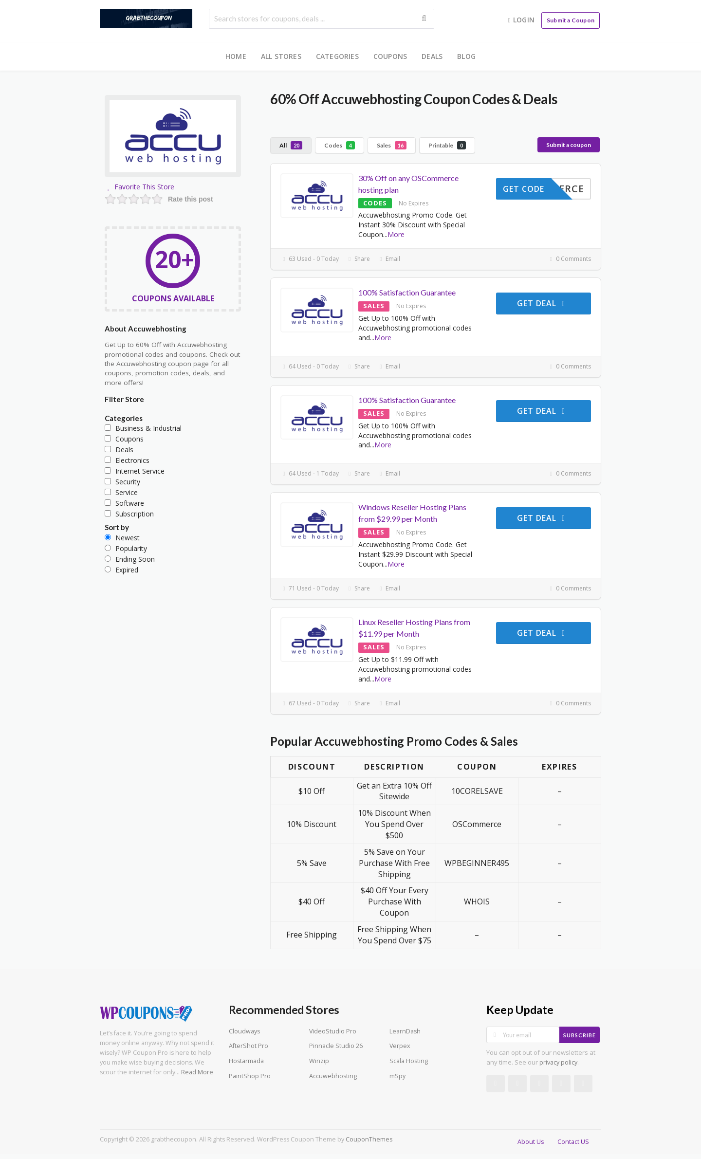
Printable (447, 145)
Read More (197, 1072)
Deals (432, 56)
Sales (391, 145)
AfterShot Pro (248, 1046)
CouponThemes (369, 1139)
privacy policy (558, 1062)
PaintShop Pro (250, 1076)
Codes (339, 145)
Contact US (573, 1142)
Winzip (319, 1061)
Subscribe (579, 1035)
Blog (466, 56)
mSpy (397, 1076)
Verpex (399, 1046)
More (396, 234)
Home (235, 56)
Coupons (390, 56)
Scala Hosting (408, 1061)
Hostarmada (246, 1061)
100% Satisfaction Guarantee (407, 292)
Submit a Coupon (570, 20)
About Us (530, 1142)
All (290, 145)
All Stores (281, 56)
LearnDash (405, 1031)
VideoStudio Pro (332, 1031)
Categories (337, 56)
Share (358, 259)
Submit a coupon (568, 144)
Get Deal (542, 303)
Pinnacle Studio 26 (336, 1046)
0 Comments (569, 259)
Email (388, 259)
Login (520, 19)
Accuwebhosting (333, 1076)
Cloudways (244, 1031)
